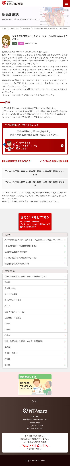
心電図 (7, 359)
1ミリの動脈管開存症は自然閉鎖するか (21, 246)
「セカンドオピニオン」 (35, 445)
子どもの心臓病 (11, 294)
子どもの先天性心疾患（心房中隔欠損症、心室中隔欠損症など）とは (35, 183)
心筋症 (7, 330)
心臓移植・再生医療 (13, 318)
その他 (7, 365)
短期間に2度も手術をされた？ (18, 161)
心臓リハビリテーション (15, 312)
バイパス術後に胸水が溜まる (52, 161)
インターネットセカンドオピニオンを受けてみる (26, 145)
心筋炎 (7, 335)
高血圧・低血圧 (11, 353)
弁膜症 (7, 324)
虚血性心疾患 (10, 288)
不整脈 (7, 282)
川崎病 (7, 347)
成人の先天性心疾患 (13, 300)
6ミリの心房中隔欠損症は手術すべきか (21, 258)
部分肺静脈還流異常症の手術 (17, 264)
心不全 (7, 306)
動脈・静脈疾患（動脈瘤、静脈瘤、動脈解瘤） (24, 341)
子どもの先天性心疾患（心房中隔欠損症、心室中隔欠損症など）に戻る (35, 173)
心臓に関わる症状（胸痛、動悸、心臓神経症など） (26, 277)
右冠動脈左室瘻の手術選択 (16, 252)
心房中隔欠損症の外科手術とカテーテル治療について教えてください (33, 240)
